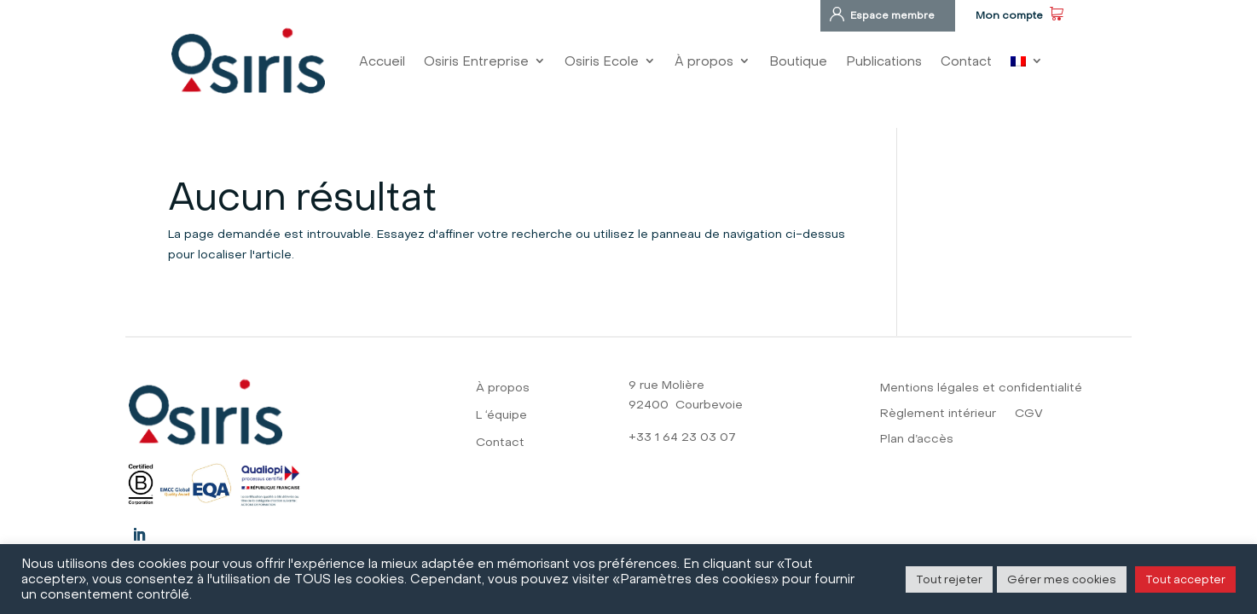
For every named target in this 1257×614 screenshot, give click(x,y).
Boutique (798, 61)
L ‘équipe (501, 415)
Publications (884, 61)
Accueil (382, 61)
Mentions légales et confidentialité (981, 388)
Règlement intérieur (938, 414)
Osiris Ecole (602, 61)
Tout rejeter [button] (949, 579)
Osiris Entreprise (476, 61)
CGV (1029, 414)
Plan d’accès (916, 439)
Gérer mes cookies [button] (1061, 579)
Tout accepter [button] (1185, 579)
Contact (966, 61)
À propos (704, 61)
